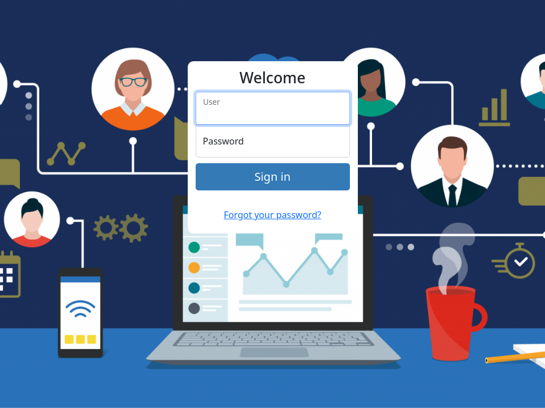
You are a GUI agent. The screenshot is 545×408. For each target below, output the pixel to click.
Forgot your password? (273, 215)
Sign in (273, 176)
